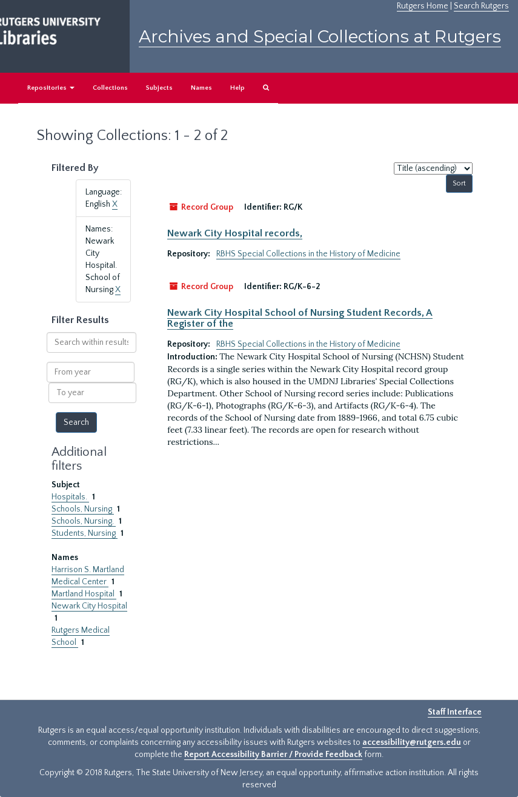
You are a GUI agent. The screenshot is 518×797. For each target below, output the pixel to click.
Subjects (159, 88)
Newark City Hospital (89, 606)
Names (201, 88)
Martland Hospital (83, 594)
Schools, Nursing (82, 509)
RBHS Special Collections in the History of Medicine (308, 254)
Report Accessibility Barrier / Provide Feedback (273, 754)
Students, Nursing (84, 533)
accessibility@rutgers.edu (411, 742)
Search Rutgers (481, 6)
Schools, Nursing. (83, 521)
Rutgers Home (422, 6)
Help (237, 88)
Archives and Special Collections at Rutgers (320, 36)
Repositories (51, 88)
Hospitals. (70, 497)
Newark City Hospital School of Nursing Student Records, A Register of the (300, 318)
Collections (110, 88)
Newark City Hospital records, (234, 233)
